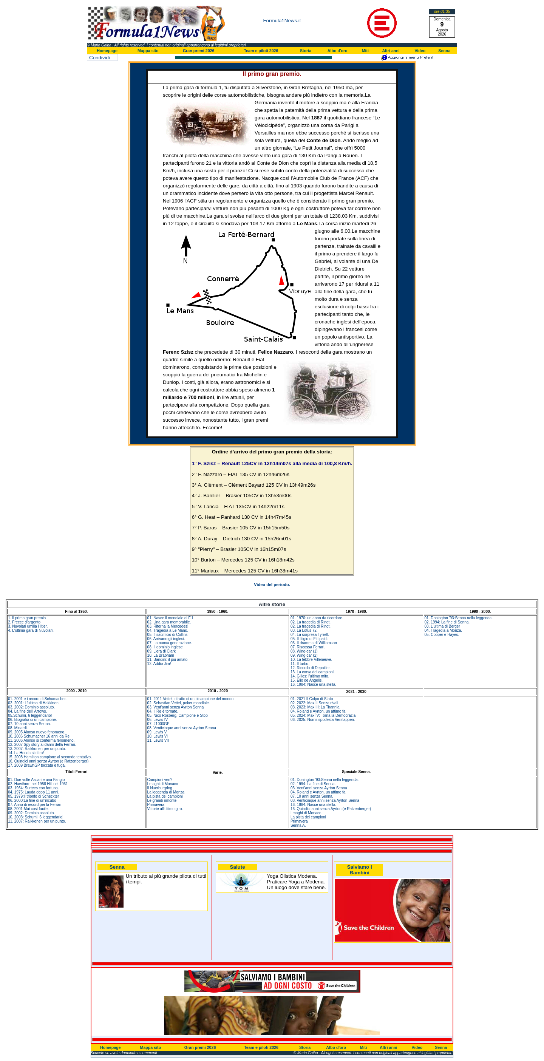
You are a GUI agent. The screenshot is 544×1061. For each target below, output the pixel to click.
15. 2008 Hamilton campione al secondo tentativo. (50, 757)
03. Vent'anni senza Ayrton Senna (175, 707)
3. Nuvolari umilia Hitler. (28, 626)
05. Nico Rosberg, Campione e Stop (177, 715)
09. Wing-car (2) (304, 655)
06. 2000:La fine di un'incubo (32, 800)
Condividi (99, 57)
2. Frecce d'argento (24, 622)
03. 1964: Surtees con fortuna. (33, 788)
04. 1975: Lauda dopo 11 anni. (33, 792)
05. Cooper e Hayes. (442, 635)
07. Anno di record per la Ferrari (34, 805)
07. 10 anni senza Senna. (29, 724)
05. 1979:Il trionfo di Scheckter (33, 796)
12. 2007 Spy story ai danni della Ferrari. (42, 744)
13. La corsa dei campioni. (313, 672)
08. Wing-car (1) (304, 651)
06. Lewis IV (157, 720)
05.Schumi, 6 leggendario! (30, 715)
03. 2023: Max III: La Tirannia (315, 707)
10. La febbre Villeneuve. (311, 659)
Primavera (156, 805)
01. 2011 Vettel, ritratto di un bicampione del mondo (190, 699)
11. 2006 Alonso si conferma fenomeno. (41, 740)
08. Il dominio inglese (165, 647)
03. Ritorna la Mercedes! (168, 626)
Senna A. (298, 825)
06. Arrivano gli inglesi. (166, 639)
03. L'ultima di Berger (442, 626)
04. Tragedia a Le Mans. (167, 630)
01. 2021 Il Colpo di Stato (312, 699)
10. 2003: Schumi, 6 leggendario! (35, 817)
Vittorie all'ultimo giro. (165, 809)
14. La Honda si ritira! (26, 753)
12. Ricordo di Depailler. (311, 668)
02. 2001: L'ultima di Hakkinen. (33, 703)
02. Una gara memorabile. (169, 622)
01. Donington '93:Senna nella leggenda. (459, 618)
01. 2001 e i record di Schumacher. (37, 699)
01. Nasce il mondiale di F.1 (170, 618)
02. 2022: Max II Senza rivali (314, 703)
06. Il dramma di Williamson (314, 643)
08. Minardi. (18, 728)
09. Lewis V (157, 732)
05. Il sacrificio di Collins (167, 635)
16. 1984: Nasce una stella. (313, 684)
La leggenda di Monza (165, 792)
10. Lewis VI (157, 736)
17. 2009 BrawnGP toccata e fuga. (37, 765)
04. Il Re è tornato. (162, 711)
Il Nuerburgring (159, 788)
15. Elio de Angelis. (307, 680)
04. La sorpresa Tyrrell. (310, 635)
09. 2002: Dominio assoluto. (31, 813)
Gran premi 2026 (199, 50)
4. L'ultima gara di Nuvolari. (31, 630)
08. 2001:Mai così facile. (28, 809)
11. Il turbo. (300, 664)
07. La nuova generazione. (169, 643)
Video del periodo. (272, 584)
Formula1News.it (282, 20)
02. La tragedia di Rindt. (311, 622)
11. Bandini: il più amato (167, 659)
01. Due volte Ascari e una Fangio (36, 780)
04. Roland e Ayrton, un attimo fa (318, 711)
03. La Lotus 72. (304, 630)
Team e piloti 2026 (261, 50)
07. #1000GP (158, 724)
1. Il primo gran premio (27, 618)
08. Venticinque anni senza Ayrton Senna (181, 728)
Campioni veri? (160, 780)
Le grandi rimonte (162, 800)
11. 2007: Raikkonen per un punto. (37, 821)
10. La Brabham (160, 655)
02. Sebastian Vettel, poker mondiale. (178, 703)
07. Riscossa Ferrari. (308, 647)
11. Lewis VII (158, 740)
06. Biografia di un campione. (32, 720)
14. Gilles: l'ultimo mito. (310, 676)
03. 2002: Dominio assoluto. (31, 707)
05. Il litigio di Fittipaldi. (310, 639)
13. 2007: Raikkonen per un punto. (37, 749)
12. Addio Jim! (159, 664)
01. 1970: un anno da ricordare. (317, 618)
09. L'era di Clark (161, 651)
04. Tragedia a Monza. (443, 630)
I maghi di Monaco (162, 784)
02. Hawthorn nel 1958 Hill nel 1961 (38, 784)
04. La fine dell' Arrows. (27, 711)
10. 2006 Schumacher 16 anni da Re (39, 736)
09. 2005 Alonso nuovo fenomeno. (36, 732)
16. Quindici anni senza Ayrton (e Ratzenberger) (48, 761)
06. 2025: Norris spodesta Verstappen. (323, 720)
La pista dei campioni (165, 796)
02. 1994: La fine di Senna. (447, 622)
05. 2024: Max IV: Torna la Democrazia (323, 715)
